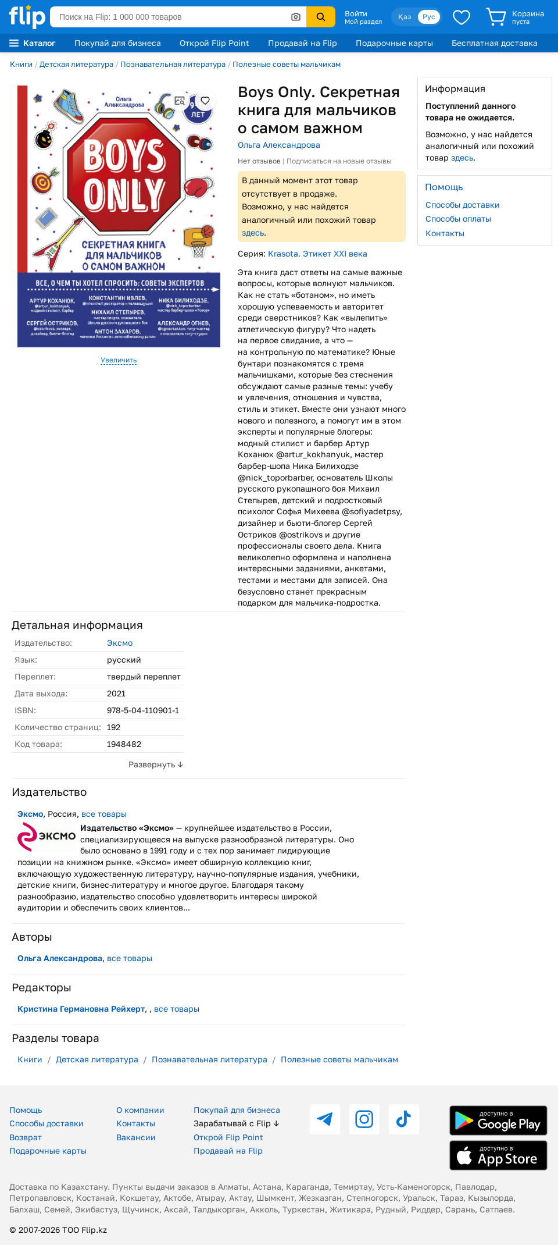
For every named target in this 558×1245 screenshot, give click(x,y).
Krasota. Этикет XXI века (317, 253)
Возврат (25, 1137)
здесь (253, 232)
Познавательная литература (173, 64)
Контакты (444, 233)
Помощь (25, 1110)
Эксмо (120, 643)
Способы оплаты (458, 218)
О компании (140, 1110)
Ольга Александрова (279, 145)
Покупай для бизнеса (117, 43)
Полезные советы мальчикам (287, 64)
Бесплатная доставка (495, 43)
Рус (429, 16)
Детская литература (76, 64)
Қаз (404, 16)
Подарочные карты (394, 43)
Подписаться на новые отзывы (339, 160)
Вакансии (136, 1137)
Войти (356, 13)
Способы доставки (462, 204)
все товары (104, 814)
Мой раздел (363, 21)
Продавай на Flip (302, 43)
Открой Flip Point (214, 43)
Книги (21, 64)
